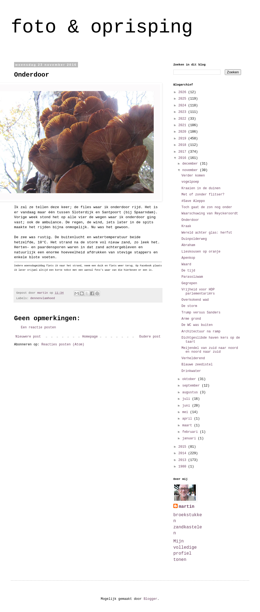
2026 (183, 92)
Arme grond (191, 319)
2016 (183, 158)
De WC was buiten (197, 325)
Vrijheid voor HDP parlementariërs (198, 291)
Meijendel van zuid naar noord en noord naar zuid (209, 350)
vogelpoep (190, 182)
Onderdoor (190, 220)
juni (187, 406)
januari (190, 438)
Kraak (186, 226)
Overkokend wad (195, 300)
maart (188, 425)
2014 (183, 453)
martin (186, 506)
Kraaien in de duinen (200, 188)
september (192, 386)
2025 (183, 99)
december (191, 164)
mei (186, 412)
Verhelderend (193, 358)
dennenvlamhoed (42, 298)
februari (191, 432)
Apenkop (188, 258)
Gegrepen (189, 283)
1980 (183, 467)
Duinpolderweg (194, 239)
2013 (183, 460)
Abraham (188, 245)
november (191, 170)
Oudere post (150, 337)
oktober (190, 379)
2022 (183, 119)
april (188, 419)
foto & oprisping (102, 27)
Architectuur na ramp (200, 331)
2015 (183, 447)
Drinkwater (191, 371)
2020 (183, 132)
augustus (191, 392)
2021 (183, 125)
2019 (183, 138)
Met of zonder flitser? (202, 195)
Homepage (90, 337)
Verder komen (193, 176)
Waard (186, 264)
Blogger (150, 599)
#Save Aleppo (193, 201)
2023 (183, 112)
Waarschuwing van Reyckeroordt (209, 213)
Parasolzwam (192, 277)
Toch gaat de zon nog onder (206, 207)
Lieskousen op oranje (200, 252)
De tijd (188, 271)
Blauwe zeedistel (197, 364)
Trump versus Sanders (200, 313)
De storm (189, 306)
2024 (183, 105)
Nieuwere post (28, 337)
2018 (183, 145)
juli (187, 399)
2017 (183, 152)
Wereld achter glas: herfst (206, 233)
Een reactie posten (38, 327)
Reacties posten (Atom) (62, 344)
